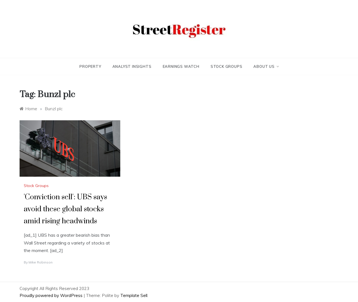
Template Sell (133, 295)
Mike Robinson (41, 262)
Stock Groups (226, 66)
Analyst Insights (132, 66)
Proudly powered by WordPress (52, 295)
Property (90, 66)
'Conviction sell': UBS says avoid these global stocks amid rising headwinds (65, 209)
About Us (265, 66)
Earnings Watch (181, 66)
